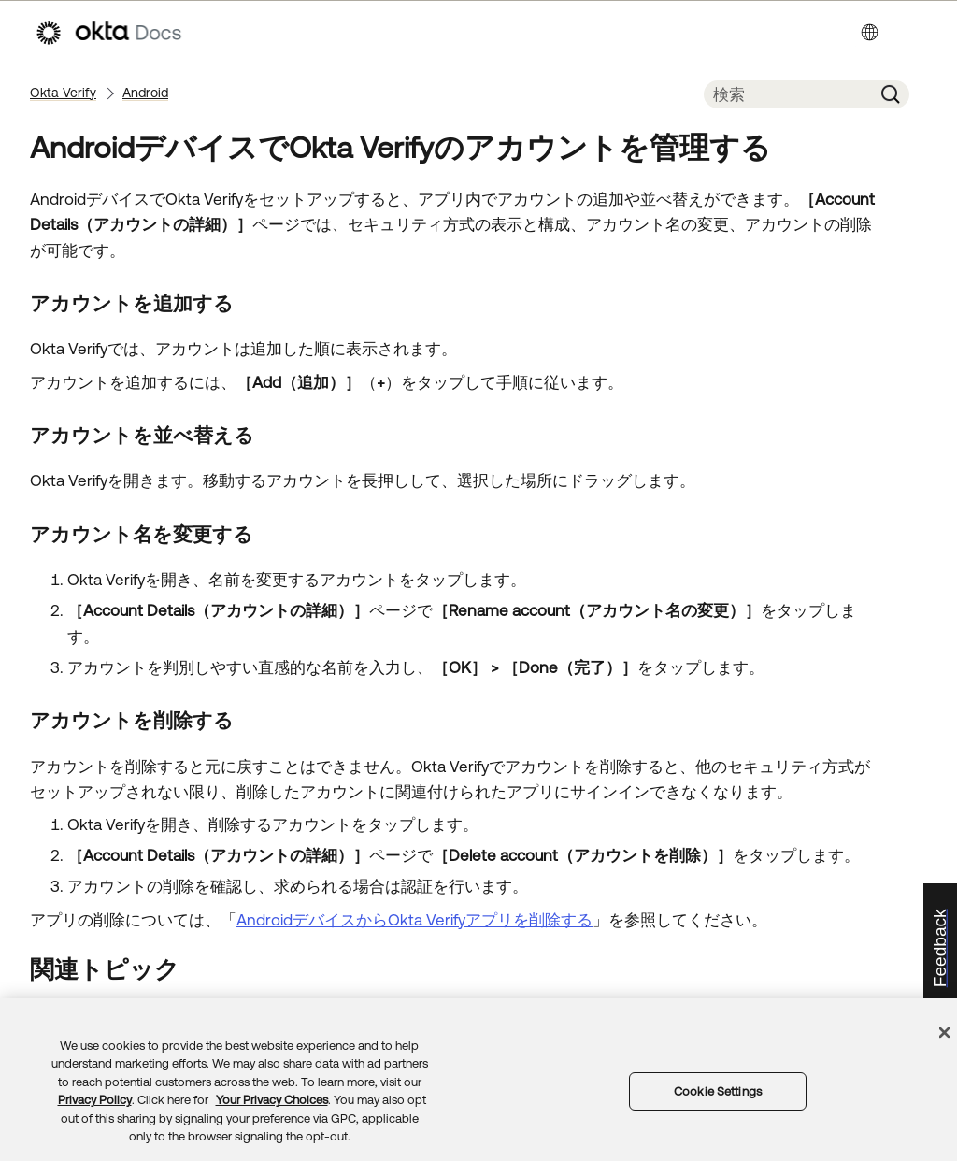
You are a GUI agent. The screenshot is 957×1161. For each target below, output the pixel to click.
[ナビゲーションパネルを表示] (913, 33)
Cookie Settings (718, 1091)
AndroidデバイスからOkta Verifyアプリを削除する (414, 919)
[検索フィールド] (788, 94)
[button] (890, 94)
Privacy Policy (95, 1100)
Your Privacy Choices (272, 1100)
